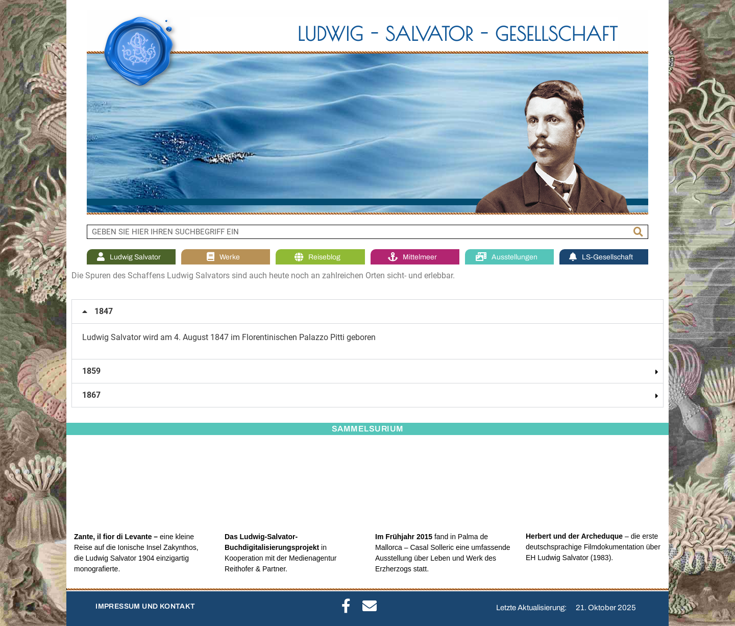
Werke (226, 257)
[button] (367, 311)
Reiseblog (320, 257)
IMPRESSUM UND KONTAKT (145, 606)
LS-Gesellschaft (603, 257)
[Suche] (638, 231)
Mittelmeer (415, 257)
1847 (103, 311)
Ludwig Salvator (131, 257)
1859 (91, 371)
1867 (91, 395)
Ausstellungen (509, 257)
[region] (367, 112)
